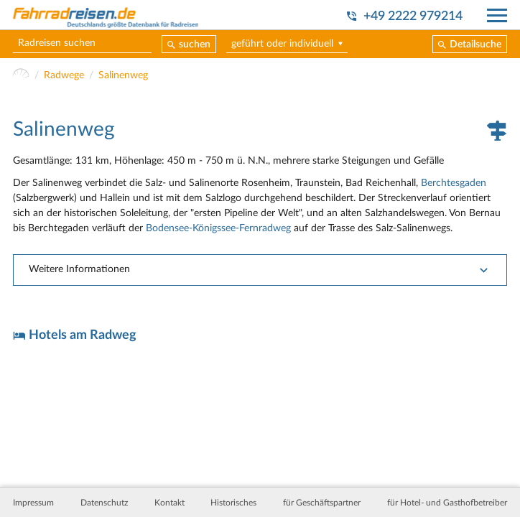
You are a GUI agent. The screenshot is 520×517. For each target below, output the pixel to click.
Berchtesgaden (453, 183)
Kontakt (169, 502)
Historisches (233, 502)
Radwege (64, 75)
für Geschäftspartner (322, 502)
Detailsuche (475, 44)
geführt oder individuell (282, 44)
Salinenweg (123, 75)
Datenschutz (104, 502)
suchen (194, 44)
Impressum (33, 502)
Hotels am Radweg (82, 335)
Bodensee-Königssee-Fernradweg (218, 228)
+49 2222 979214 (413, 16)
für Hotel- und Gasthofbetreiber (447, 502)
